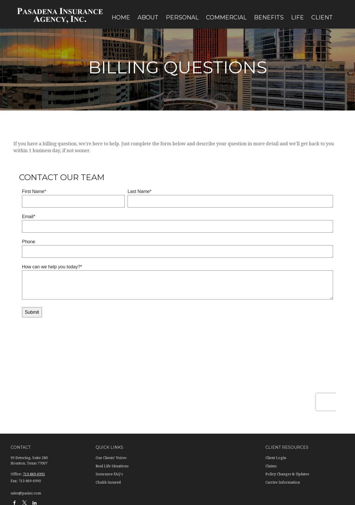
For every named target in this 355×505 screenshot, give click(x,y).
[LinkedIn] (34, 426)
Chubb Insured (108, 406)
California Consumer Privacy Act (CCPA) (165, 455)
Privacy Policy (21, 468)
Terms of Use (45, 468)
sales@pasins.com (26, 417)
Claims (271, 389)
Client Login (275, 381)
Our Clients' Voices (111, 381)
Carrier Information (282, 406)
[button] (120, 17)
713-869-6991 (34, 397)
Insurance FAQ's (109, 397)
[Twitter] (24, 426)
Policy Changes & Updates (287, 397)
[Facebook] (14, 426)
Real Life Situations (112, 389)
